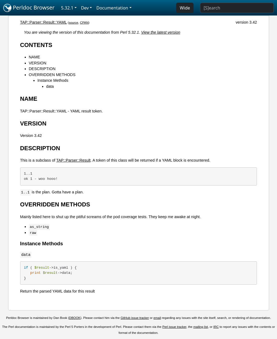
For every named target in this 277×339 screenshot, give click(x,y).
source (73, 22)
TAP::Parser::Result (73, 160)
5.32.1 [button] (67, 8)
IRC (216, 326)
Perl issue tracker (174, 326)
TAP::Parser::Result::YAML (43, 22)
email (157, 317)
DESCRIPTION (42, 69)
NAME (34, 57)
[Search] (237, 8)
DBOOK (74, 317)
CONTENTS (36, 45)
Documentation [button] (112, 8)
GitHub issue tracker (135, 317)
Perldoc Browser (29, 8)
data (50, 86)
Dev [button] (85, 8)
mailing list (200, 326)
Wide (185, 8)
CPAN (84, 22)
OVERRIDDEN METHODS (52, 75)
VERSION (37, 63)
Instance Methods (53, 80)
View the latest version (160, 32)
